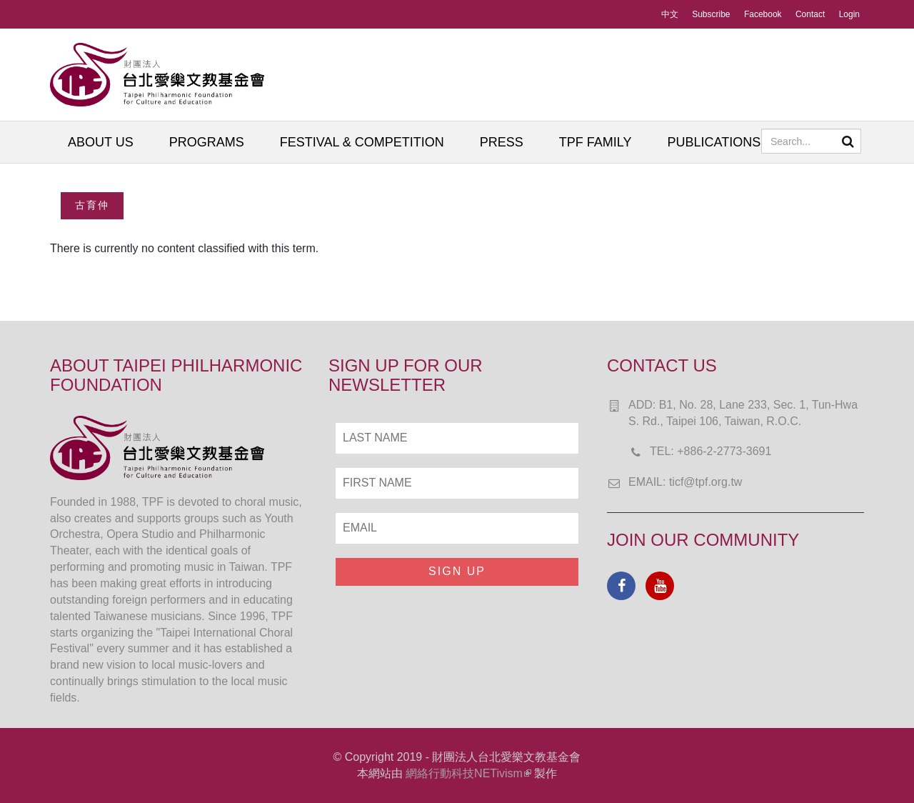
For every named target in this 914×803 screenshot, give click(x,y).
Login (849, 14)
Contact (810, 14)
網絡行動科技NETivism (468, 773)
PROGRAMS (206, 142)
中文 (669, 14)
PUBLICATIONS (713, 142)
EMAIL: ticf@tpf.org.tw (685, 482)
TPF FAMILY (595, 142)
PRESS (501, 142)
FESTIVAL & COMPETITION (362, 142)
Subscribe (711, 14)
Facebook (763, 14)
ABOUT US (101, 142)
